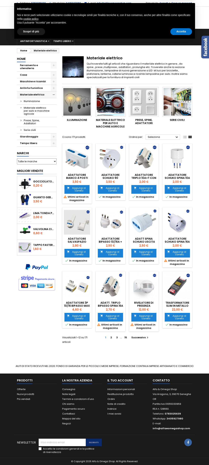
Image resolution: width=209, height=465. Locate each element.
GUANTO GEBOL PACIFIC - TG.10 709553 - (44, 197)
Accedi (163, 3)
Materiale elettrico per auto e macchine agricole (37, 111)
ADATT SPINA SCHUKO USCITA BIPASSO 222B (144, 242)
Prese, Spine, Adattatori (32, 122)
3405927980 (73, 3)
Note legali (68, 394)
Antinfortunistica (33, 41)
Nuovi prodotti (25, 394)
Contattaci (68, 413)
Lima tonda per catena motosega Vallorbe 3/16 (44, 213)
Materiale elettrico (118, 33)
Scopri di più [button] (31, 454)
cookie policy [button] (30, 442)
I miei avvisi (114, 413)
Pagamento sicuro (73, 409)
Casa (142, 33)
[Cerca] (104, 17)
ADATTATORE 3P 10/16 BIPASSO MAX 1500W (77, 306)
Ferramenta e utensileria (47, 33)
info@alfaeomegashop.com (114, 3)
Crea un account (181, 3)
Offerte (21, 389)
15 (125, 337)
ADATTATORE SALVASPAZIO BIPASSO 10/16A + (77, 242)
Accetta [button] (181, 454)
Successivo (140, 337)
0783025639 (38, 3)
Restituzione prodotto (120, 394)
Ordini (111, 399)
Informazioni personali (121, 389)
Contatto (161, 380)
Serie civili (30, 130)
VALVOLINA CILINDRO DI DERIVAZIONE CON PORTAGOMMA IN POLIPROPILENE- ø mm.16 (44, 229)
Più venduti (23, 399)
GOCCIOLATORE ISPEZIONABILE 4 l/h (44, 181)
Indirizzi (111, 409)
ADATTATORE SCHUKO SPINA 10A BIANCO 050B (177, 178)
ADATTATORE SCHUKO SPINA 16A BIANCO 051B (177, 242)
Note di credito (116, 404)
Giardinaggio (161, 33)
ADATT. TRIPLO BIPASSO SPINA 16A (110, 304)
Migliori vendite (30, 171)
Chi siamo (68, 404)
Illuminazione (32, 101)
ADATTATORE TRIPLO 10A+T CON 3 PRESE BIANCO (143, 178)
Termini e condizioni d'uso (78, 399)
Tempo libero (62, 41)
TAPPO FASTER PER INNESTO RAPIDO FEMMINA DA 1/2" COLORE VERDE (44, 244)
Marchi (23, 153)
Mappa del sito (71, 418)
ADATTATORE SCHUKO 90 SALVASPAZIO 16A (110, 178)
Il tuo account (120, 380)
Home (21, 59)
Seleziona (163, 137)
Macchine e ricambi (84, 33)
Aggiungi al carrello (76, 189)
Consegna (68, 389)
